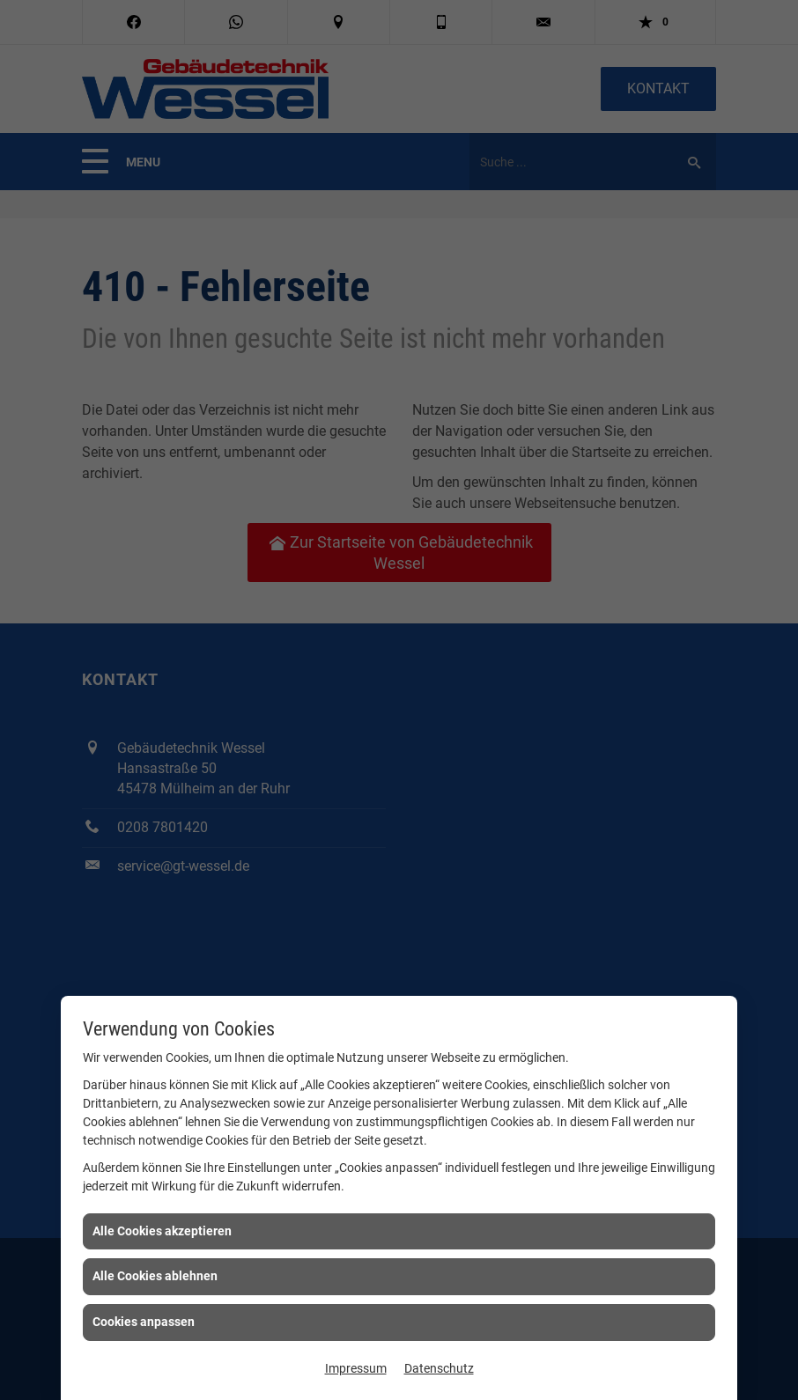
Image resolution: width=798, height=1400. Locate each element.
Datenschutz (439, 1368)
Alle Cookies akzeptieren (162, 1231)
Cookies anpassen (143, 1322)
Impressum (356, 1368)
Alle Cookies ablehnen (155, 1276)
